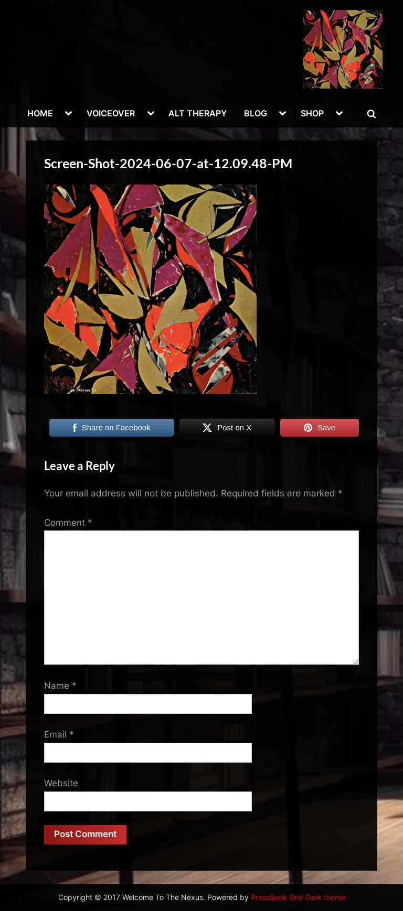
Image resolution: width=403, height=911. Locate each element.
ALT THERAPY (197, 113)
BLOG (255, 113)
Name (60, 685)
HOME (40, 113)
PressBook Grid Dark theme (298, 897)
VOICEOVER (111, 113)
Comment (68, 522)
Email (59, 734)
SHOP (312, 113)
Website (61, 783)
